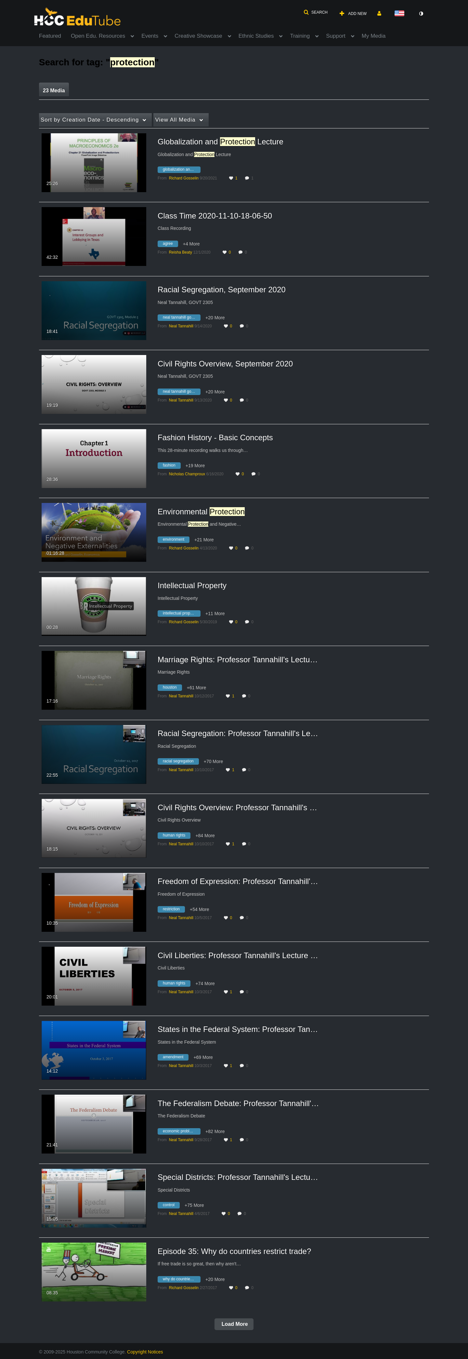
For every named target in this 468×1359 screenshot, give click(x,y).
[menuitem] (55, 35)
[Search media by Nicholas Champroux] (187, 474)
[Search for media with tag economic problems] (181, 1132)
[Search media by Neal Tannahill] (181, 326)
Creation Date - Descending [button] (90, 120)
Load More (234, 1324)
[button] (315, 12)
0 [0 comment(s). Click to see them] (247, 252)
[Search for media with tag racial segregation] (181, 762)
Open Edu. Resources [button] (98, 36)
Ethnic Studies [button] (256, 36)
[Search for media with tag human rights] (176, 836)
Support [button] (335, 36)
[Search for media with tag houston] (172, 688)
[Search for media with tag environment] (176, 540)
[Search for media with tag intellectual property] (181, 614)
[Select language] (400, 14)
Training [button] (300, 36)
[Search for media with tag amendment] (175, 1058)
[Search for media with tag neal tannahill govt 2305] (181, 318)
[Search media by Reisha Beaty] (180, 252)
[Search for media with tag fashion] (172, 466)
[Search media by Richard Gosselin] (184, 178)
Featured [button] (50, 36)
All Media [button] (175, 120)
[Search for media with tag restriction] (174, 910)
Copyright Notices (145, 1351)
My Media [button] (374, 36)
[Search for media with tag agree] (170, 244)
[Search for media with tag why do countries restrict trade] (181, 1280)
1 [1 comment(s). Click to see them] (253, 178)
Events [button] (149, 36)
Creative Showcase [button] (198, 36)
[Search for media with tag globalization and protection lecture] (181, 170)
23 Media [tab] (54, 90)
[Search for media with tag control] (171, 1206)
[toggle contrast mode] (421, 14)
